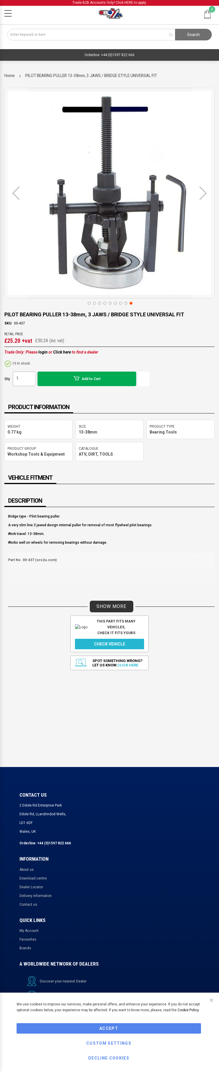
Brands (25, 948)
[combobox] (91, 34)
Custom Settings (108, 1043)
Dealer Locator (31, 887)
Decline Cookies (108, 1058)
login (43, 352)
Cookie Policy (188, 1010)
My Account (29, 931)
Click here (62, 352)
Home (9, 75)
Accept (108, 1028)
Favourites (27, 939)
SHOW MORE (111, 606)
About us (26, 870)
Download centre (33, 878)
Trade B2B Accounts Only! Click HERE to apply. (109, 3)
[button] (16, 193)
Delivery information (35, 896)
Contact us (28, 904)
